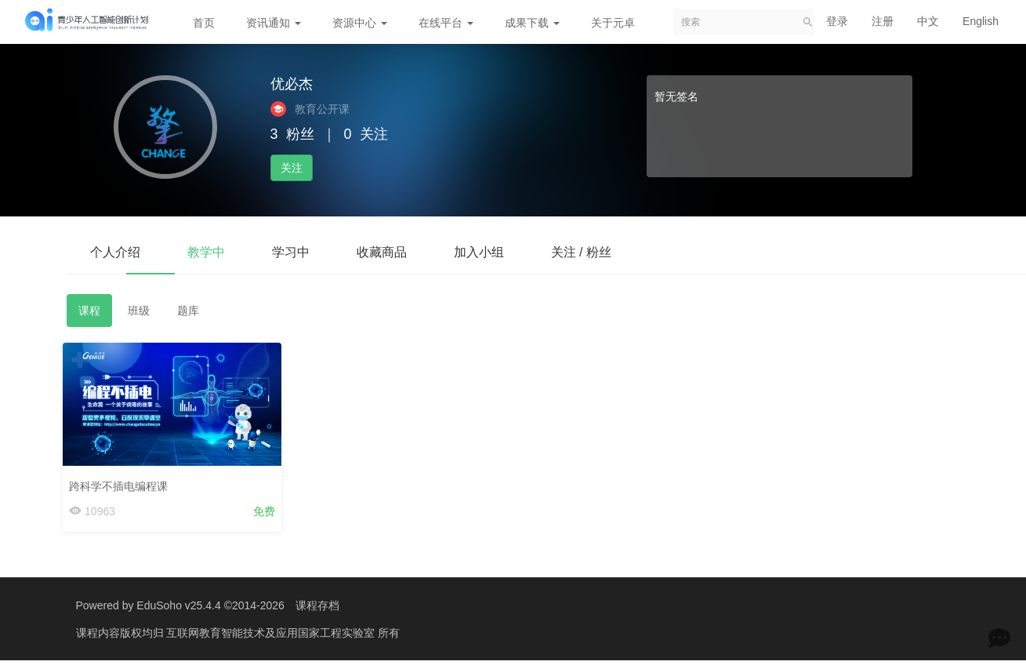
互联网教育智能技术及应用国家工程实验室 (272, 633)
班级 (139, 310)
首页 (204, 22)
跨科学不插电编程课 (122, 482)
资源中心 (359, 22)
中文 (928, 21)
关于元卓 (613, 22)
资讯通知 (273, 22)
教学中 (206, 252)
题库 (188, 310)
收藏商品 (382, 252)
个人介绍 (115, 252)
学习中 (291, 252)
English (981, 21)
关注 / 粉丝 (581, 252)
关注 (292, 168)
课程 (89, 310)
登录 (837, 21)
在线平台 (446, 22)
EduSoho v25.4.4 (178, 605)
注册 (883, 21)
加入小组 (479, 252)
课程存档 (317, 605)
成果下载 (532, 22)
